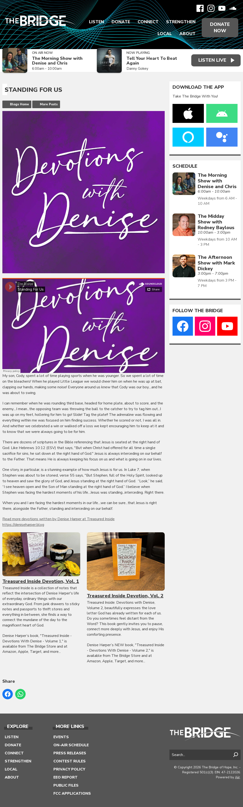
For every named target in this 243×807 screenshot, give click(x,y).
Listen (96, 22)
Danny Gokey (137, 68)
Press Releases (69, 753)
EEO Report (65, 777)
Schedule (185, 166)
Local (165, 34)
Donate (121, 22)
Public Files (66, 785)
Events (61, 737)
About (187, 34)
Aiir (237, 777)
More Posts (49, 104)
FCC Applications (72, 793)
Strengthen (181, 22)
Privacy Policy (69, 769)
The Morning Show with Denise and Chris (57, 61)
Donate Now (220, 27)
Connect (148, 22)
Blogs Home (19, 104)
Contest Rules (69, 761)
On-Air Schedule (71, 745)
